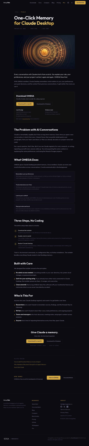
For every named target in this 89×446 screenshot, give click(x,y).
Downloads (33, 2)
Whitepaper (35, 425)
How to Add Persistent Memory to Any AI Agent (27, 362)
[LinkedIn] (67, 407)
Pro (64, 2)
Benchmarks (35, 416)
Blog (53, 2)
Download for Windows (44, 104)
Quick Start (35, 404)
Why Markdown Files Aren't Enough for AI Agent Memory (30, 364)
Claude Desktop (26, 118)
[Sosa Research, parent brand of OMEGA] (10, 439)
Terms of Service (65, 409)
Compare (46, 2)
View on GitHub (54, 345)
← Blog (16, 12)
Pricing (59, 2)
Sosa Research (75, 438)
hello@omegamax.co (66, 404)
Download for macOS (25, 104)
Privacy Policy (64, 412)
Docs (40, 2)
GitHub (34, 422)
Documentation (68, 377)
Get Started (80, 2)
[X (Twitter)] (72, 2)
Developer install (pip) (38, 345)
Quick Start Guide (19, 367)
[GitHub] (68, 2)
